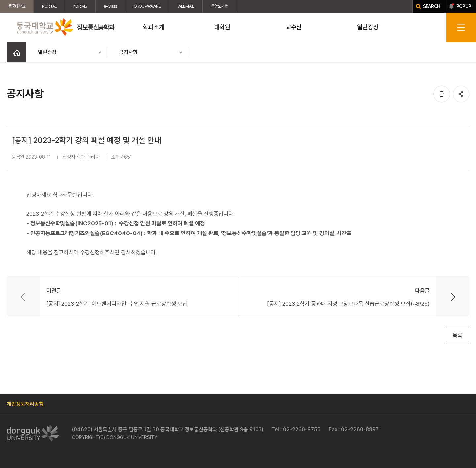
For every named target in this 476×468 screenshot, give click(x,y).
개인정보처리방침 (25, 404)
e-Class (110, 6)
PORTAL (49, 6)
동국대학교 (16, 6)
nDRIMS (80, 6)
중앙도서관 (219, 6)
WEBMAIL (186, 6)
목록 (457, 335)
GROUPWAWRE (147, 6)
